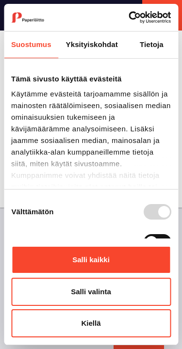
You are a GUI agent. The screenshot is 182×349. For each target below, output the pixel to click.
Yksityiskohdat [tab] (92, 44)
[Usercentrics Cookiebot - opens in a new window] (129, 17)
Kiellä (90, 323)
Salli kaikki (91, 259)
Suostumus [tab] (31, 44)
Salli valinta (91, 291)
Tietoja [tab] (152, 44)
